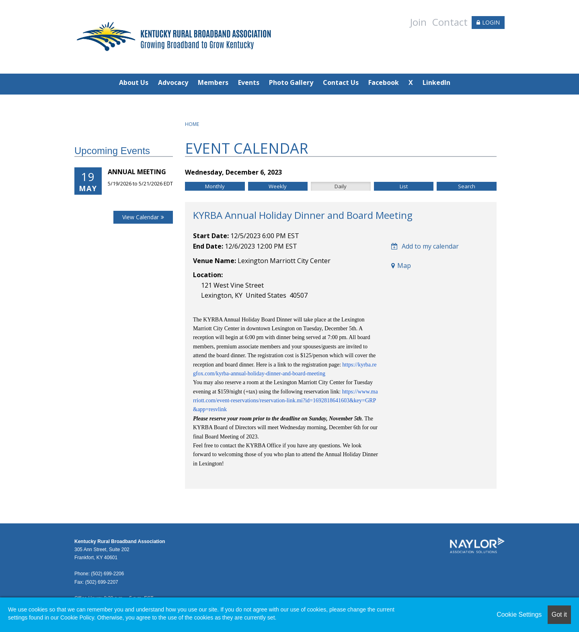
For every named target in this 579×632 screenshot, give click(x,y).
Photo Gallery (291, 82)
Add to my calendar (425, 246)
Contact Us (341, 82)
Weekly (278, 186)
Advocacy (173, 82)
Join (418, 22)
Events (248, 82)
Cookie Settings (519, 614)
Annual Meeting (137, 171)
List (404, 186)
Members (213, 82)
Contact (450, 22)
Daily (341, 186)
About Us (133, 82)
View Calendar (140, 217)
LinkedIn (436, 82)
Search (466, 186)
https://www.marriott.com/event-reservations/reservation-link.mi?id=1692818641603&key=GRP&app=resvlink (285, 401)
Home (192, 124)
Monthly (215, 186)
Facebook (383, 82)
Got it (559, 614)
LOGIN (491, 22)
